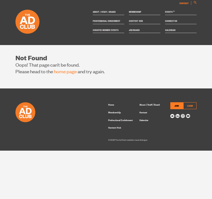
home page (65, 71)
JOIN (176, 106)
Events (170, 12)
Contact (184, 3)
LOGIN (190, 106)
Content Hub (136, 21)
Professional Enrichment (106, 21)
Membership (135, 12)
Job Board (134, 30)
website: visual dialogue (137, 140)
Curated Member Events (105, 30)
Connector (171, 21)
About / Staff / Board (104, 12)
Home (111, 104)
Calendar (170, 30)
